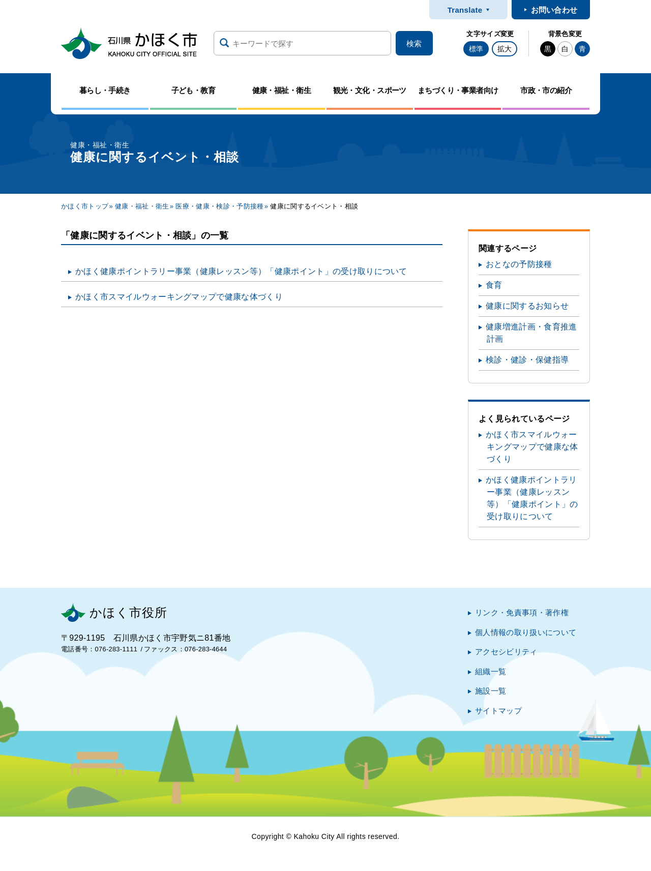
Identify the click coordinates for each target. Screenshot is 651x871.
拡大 (504, 49)
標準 (476, 49)
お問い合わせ (554, 10)
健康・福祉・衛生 (142, 206)
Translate (465, 10)
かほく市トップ (84, 206)
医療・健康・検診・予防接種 (219, 206)
